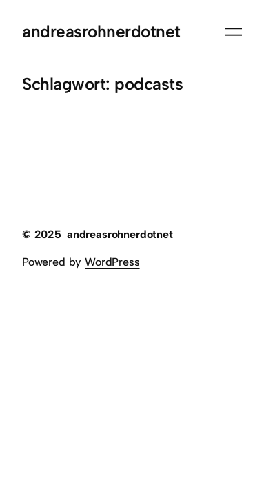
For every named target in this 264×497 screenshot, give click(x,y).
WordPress (112, 262)
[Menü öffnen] (233, 31)
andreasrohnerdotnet (101, 31)
